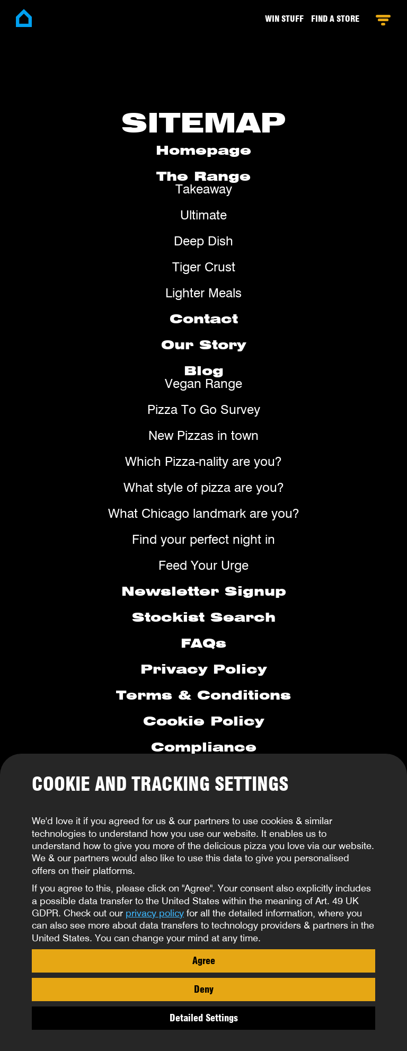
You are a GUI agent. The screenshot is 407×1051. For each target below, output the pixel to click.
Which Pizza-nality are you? (203, 461)
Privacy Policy (203, 669)
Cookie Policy (203, 721)
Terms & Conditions (203, 695)
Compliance (203, 747)
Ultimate (203, 215)
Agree (203, 960)
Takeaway (203, 189)
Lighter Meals (203, 293)
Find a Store (335, 19)
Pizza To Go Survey (203, 409)
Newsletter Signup (203, 591)
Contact (204, 318)
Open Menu (383, 20)
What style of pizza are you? (203, 487)
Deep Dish (203, 241)
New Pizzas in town (203, 435)
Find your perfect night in (203, 539)
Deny (204, 989)
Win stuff (284, 19)
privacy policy (155, 912)
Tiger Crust (203, 267)
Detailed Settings (204, 1017)
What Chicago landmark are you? (203, 513)
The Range (203, 176)
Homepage (203, 150)
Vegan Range (203, 383)
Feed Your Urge (203, 565)
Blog (204, 370)
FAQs (203, 643)
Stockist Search (204, 617)
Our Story (203, 344)
